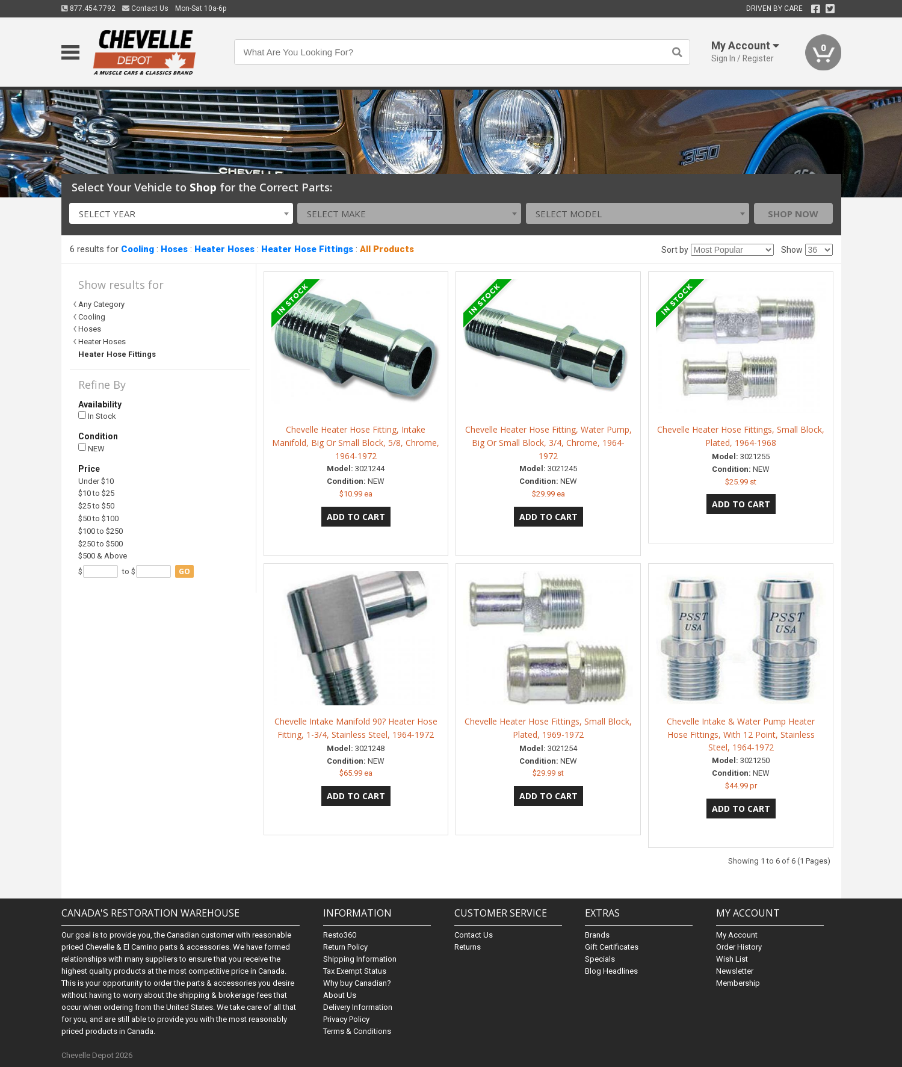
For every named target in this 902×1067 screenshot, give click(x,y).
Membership (738, 983)
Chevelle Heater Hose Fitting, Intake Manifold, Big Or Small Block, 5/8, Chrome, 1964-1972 (355, 443)
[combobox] (181, 213)
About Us (339, 995)
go (184, 571)
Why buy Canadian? (357, 983)
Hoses (174, 249)
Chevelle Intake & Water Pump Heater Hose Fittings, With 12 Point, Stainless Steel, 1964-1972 (741, 734)
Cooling (137, 249)
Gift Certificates (611, 946)
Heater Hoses (224, 249)
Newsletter (734, 971)
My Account (737, 934)
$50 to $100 (98, 518)
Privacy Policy (346, 1019)
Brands (597, 934)
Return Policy (345, 946)
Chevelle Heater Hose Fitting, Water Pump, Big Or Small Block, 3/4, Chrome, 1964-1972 (548, 443)
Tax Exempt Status (354, 971)
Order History (739, 946)
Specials (600, 958)
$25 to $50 (96, 505)
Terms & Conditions (357, 1031)
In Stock (97, 416)
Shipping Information (360, 958)
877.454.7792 (88, 8)
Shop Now (793, 214)
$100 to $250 (100, 531)
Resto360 (339, 934)
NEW (91, 448)
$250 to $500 (100, 543)
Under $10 (96, 481)
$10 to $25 (96, 493)
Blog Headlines (611, 971)
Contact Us (145, 8)
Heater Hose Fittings (307, 249)
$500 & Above (102, 555)
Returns (467, 946)
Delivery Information (357, 1007)
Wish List (732, 958)
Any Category (101, 304)
